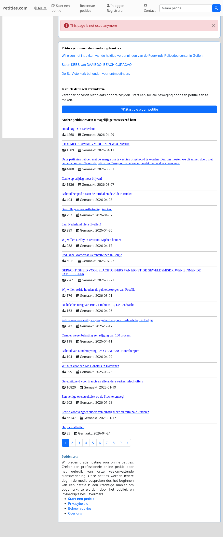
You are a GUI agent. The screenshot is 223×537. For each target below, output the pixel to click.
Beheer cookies (80, 508)
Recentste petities (87, 8)
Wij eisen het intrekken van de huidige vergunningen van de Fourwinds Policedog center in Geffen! (133, 55)
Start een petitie (61, 8)
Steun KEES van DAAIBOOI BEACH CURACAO (97, 64)
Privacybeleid (78, 503)
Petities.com (15, 8)
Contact (150, 8)
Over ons (75, 513)
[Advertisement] (27, 77)
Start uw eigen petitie (139, 109)
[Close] (213, 25)
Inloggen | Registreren (117, 8)
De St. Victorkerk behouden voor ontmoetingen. (96, 73)
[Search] (185, 8)
